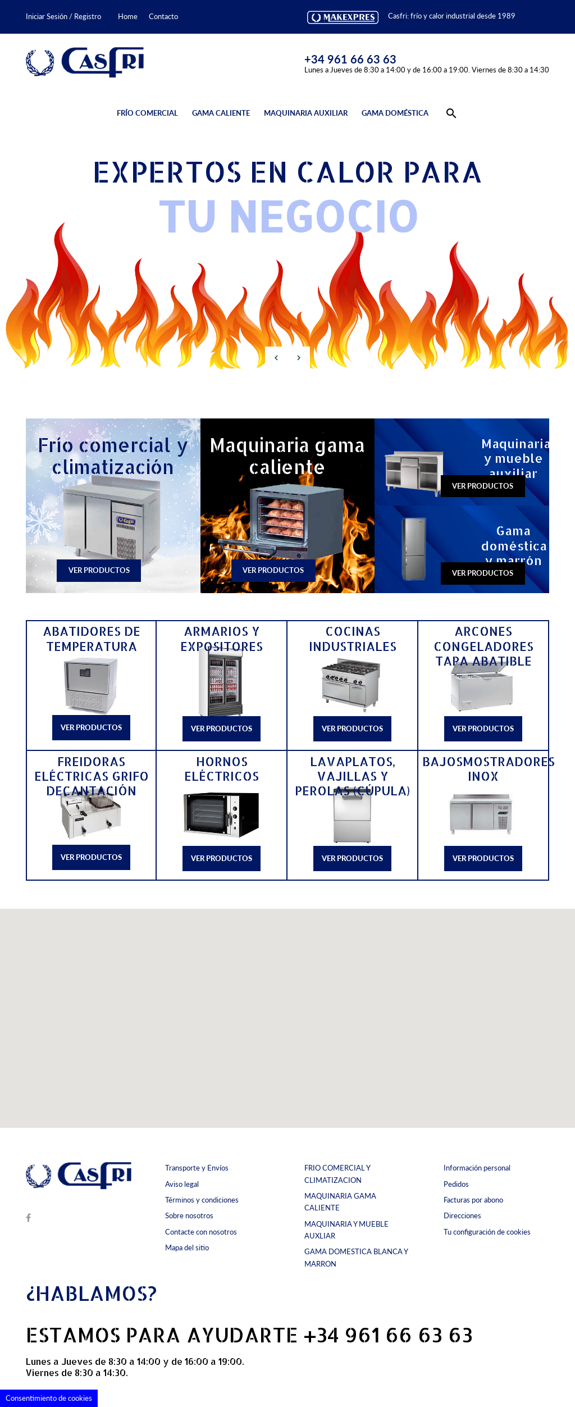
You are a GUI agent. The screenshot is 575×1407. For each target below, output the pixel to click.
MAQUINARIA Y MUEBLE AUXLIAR (346, 1229)
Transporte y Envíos (197, 1167)
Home (128, 16)
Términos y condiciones (202, 1199)
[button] (266, 1000)
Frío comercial (147, 112)
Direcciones (462, 1215)
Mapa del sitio (187, 1247)
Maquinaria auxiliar (306, 112)
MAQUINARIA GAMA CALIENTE (340, 1201)
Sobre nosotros (189, 1215)
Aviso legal (182, 1184)
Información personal (477, 1167)
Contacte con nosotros (201, 1231)
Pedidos (456, 1184)
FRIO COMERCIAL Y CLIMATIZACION (337, 1173)
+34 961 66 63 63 (350, 59)
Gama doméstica (395, 112)
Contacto (163, 16)
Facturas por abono (473, 1199)
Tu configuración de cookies (487, 1231)
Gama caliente (221, 112)
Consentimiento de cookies (49, 1398)
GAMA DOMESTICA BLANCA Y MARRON (356, 1257)
